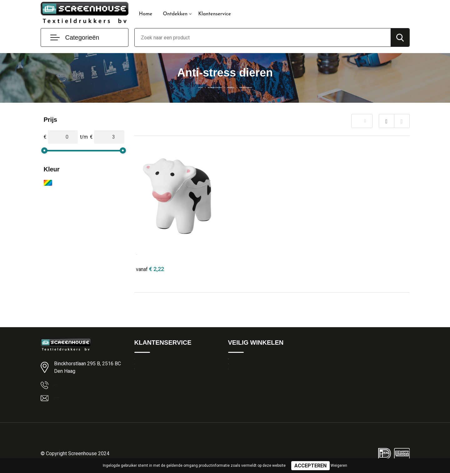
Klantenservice (214, 14)
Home (145, 14)
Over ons (143, 377)
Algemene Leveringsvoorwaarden (262, 363)
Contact (142, 363)
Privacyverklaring (245, 377)
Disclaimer (238, 390)
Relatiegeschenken (198, 86)
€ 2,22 (150, 269)
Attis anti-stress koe (158, 253)
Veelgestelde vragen (155, 390)
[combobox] (263, 37)
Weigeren (339, 465)
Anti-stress (235, 86)
